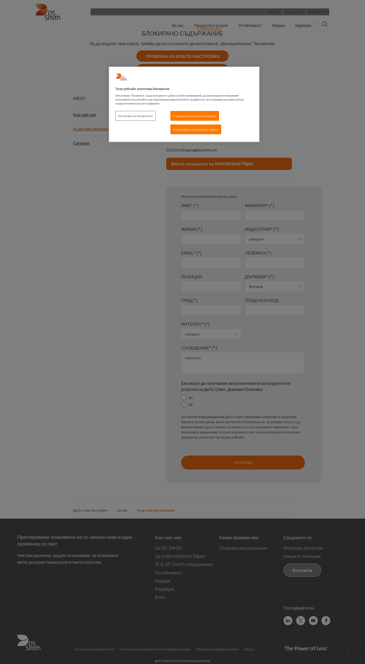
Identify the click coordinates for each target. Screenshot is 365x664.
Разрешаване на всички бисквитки (196, 129)
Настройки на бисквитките (135, 116)
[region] (184, 104)
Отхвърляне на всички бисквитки (194, 116)
